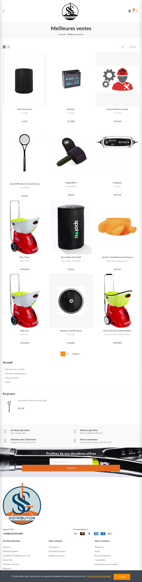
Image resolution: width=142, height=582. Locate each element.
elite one (24, 330)
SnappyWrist (71, 182)
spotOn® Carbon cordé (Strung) (24, 184)
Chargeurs (117, 182)
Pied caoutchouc (24, 109)
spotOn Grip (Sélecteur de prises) (117, 257)
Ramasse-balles (12, 378)
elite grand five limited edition (117, 330)
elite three (25, 257)
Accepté (121, 577)
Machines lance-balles (15, 369)
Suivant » (76, 354)
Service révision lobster (117, 109)
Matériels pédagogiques (117, 261)
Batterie (71, 109)
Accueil (24, 113)
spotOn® (24, 187)
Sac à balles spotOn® (71, 257)
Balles (7, 382)
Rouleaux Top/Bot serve (71, 330)
